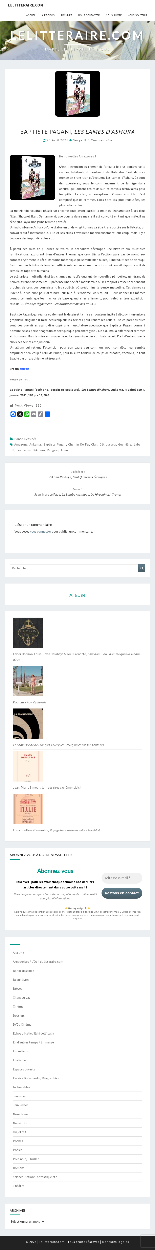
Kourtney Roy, (29, 702)
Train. (64, 450)
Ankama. (35, 444)
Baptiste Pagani (54, 444)
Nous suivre (114, 15)
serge (78, 140)
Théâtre (18, 1186)
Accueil (31, 15)
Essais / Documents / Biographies (36, 1078)
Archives (66, 15)
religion (53, 450)
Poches (18, 1141)
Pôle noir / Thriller (26, 1159)
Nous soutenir (137, 15)
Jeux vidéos (20, 1105)
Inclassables (21, 1087)
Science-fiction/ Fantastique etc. (35, 1177)
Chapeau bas (21, 997)
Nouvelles (20, 1123)
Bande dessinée (25, 439)
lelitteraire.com (25, 5)
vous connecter (40, 531)
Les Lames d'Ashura (31, 450)
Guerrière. (125, 444)
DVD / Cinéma (22, 1024)
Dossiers (19, 1015)
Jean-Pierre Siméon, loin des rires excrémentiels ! (47, 787)
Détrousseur (107, 444)
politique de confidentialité (80, 894)
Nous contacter (89, 15)
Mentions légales (115, 1242)
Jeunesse (19, 1096)
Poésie (17, 1150)
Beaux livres (21, 980)
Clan (94, 444)
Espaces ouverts (24, 1069)
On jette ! (19, 1132)
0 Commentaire (100, 140)
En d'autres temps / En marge (33, 1042)
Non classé (20, 1114)
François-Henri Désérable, (56, 830)
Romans (18, 1168)
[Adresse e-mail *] (122, 878)
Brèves (17, 988)
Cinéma (18, 1006)
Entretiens (20, 1051)
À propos (48, 15)
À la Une (18, 953)
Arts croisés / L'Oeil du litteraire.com (38, 961)
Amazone (20, 444)
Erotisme (19, 1060)
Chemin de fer (78, 444)
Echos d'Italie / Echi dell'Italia (33, 1033)
